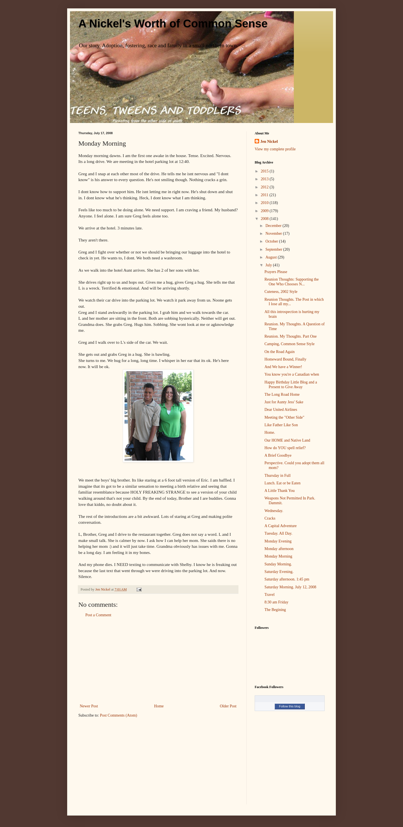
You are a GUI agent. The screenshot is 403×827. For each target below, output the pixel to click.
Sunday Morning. (278, 564)
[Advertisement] (158, 661)
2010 (265, 203)
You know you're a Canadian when (291, 374)
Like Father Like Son (281, 425)
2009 (265, 211)
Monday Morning (278, 556)
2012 (265, 187)
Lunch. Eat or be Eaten (282, 483)
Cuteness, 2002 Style (280, 292)
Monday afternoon (279, 549)
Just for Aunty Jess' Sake (283, 402)
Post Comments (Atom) (118, 715)
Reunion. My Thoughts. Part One (290, 336)
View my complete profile (275, 149)
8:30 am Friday (276, 602)
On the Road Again (279, 352)
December (273, 226)
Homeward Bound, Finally (285, 359)
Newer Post (89, 706)
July (269, 265)
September (274, 249)
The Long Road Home (282, 394)
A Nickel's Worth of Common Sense (173, 23)
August (271, 257)
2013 (265, 179)
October (272, 241)
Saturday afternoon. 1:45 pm (286, 579)
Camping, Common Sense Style (289, 344)
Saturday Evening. (278, 572)
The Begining (275, 610)
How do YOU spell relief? (285, 448)
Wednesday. (273, 511)
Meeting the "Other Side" (284, 417)
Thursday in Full (277, 475)
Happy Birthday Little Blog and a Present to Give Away (290, 384)
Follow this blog (289, 706)
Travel (269, 595)
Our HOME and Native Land (287, 440)
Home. (269, 432)
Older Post (228, 706)
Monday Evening (278, 541)
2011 (265, 195)
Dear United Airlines (280, 409)
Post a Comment (98, 615)
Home (159, 706)
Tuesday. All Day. (278, 533)
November (274, 233)
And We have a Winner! (283, 367)
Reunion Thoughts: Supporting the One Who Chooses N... (291, 281)
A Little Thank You (279, 491)
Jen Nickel (269, 141)
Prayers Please (275, 272)
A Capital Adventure (280, 526)
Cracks (269, 518)
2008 (265, 219)
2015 (265, 171)
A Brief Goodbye (277, 455)
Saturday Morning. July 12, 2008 (290, 587)
